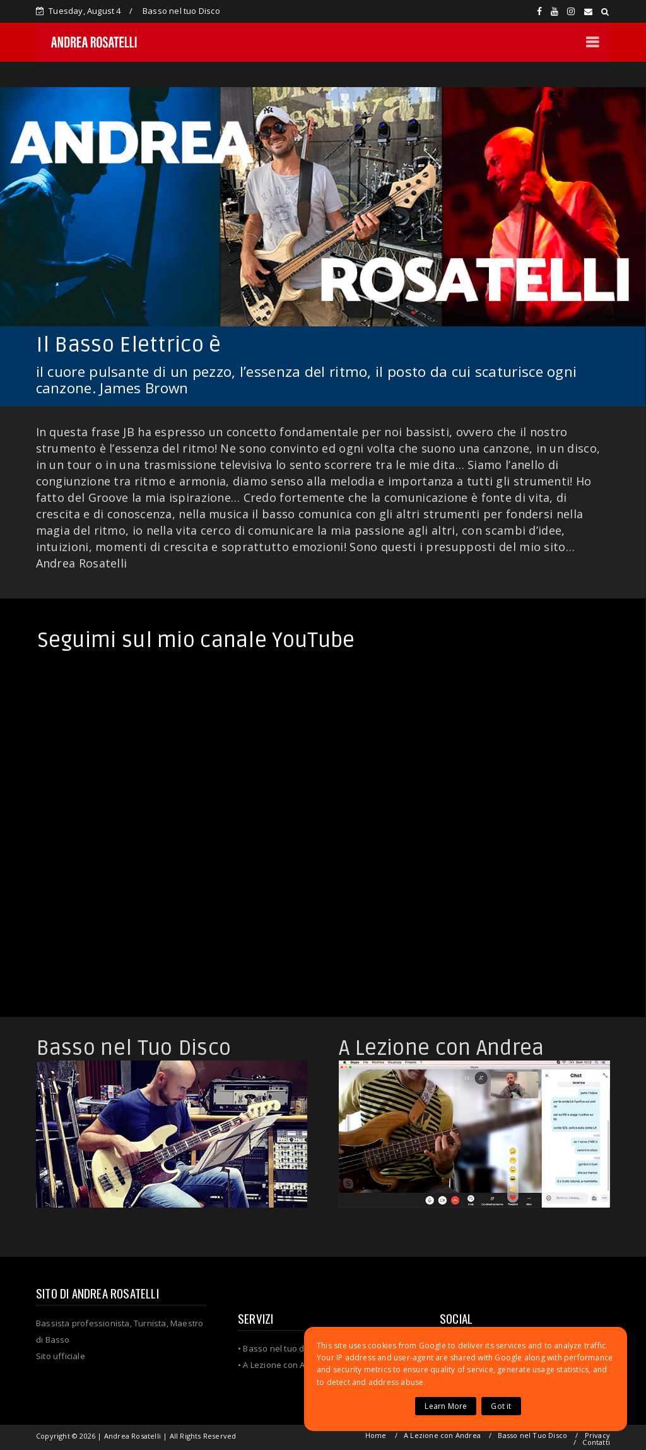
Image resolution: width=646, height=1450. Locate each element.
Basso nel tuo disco (281, 1348)
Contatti (596, 1442)
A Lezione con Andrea (441, 1048)
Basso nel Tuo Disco (134, 1048)
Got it (501, 1406)
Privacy (597, 1435)
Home (376, 1435)
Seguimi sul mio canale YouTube (196, 640)
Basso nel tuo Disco (181, 10)
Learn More (446, 1406)
